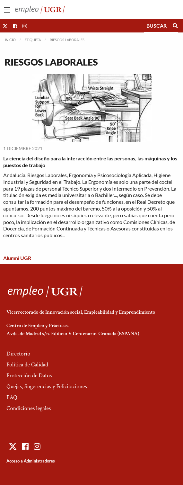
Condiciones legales (28, 408)
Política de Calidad (27, 364)
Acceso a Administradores (30, 460)
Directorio (18, 353)
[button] (5, 26)
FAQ (11, 397)
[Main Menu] (7, 10)
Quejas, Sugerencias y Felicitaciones (46, 386)
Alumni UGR (17, 258)
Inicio (10, 40)
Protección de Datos (29, 375)
